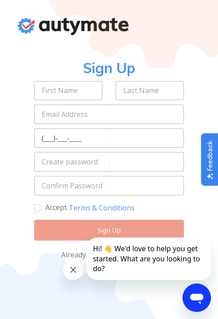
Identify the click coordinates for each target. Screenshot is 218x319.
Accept (56, 207)
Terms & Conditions (102, 208)
